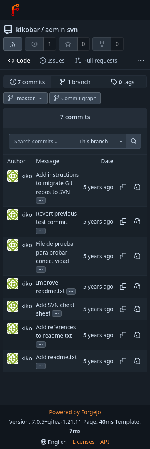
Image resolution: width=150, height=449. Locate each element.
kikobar (28, 30)
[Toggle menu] (139, 10)
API (104, 441)
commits (27, 82)
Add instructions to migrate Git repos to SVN (57, 183)
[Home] (15, 10)
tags (122, 82)
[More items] (141, 60)
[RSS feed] (12, 44)
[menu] (54, 442)
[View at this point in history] (137, 187)
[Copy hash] (123, 187)
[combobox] (100, 141)
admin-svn (61, 30)
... (40, 199)
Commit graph (75, 98)
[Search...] (133, 141)
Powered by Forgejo (75, 412)
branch (75, 82)
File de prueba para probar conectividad (55, 252)
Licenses (83, 441)
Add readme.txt (56, 357)
